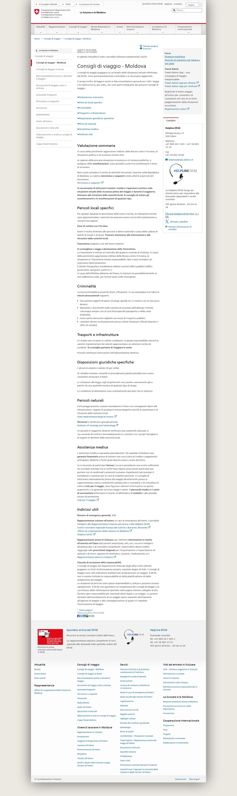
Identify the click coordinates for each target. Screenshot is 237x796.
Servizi (120, 30)
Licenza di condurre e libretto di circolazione (134, 686)
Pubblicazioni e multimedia (175, 743)
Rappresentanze (57, 30)
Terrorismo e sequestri (90, 182)
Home (37, 39)
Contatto (169, 120)
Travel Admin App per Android (182, 86)
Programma (168, 725)
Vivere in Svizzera (171, 678)
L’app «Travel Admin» (86, 720)
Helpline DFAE (86, 534)
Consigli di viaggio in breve (89, 674)
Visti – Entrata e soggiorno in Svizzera (180, 669)
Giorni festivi (40, 674)
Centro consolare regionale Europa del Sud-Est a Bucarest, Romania (113, 527)
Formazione (168, 713)
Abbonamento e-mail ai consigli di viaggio (96, 716)
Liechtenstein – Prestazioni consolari (136, 736)
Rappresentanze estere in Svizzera (96, 557)
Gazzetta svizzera (128, 752)
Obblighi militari (128, 718)
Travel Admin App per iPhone (182, 82)
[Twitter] (81, 615)
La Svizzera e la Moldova (163, 30)
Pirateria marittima (175, 56)
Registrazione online (177, 109)
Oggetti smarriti (127, 714)
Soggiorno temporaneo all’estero (92, 741)
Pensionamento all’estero (88, 750)
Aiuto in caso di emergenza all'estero (137, 692)
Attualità (41, 30)
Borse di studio (127, 732)
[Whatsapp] (90, 615)
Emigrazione (83, 736)
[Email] (93, 615)
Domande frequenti (86, 690)
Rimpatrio (81, 754)
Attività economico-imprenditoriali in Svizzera (180, 688)
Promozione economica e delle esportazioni (177, 707)
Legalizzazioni (127, 701)
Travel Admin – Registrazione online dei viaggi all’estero (138, 741)
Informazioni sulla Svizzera (175, 682)
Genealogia (125, 727)
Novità (37, 669)
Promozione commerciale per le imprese (138, 765)
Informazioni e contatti (173, 674)
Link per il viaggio (88, 500)
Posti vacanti (40, 678)
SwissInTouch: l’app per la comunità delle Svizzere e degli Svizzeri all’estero (139, 770)
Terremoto (82, 698)
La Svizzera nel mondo (89, 4)
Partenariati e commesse (174, 738)
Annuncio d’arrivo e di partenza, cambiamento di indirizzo (134, 671)
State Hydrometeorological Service (97, 416)
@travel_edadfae (179, 221)
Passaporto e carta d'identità (133, 676)
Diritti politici (126, 681)
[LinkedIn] (84, 615)
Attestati (124, 705)
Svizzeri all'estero (85, 758)
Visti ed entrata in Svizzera (137, 30)
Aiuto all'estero (84, 707)
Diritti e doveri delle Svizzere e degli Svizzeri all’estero (93, 764)
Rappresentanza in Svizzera (89, 732)
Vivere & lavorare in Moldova (102, 30)
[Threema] (87, 615)
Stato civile (125, 760)
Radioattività (83, 703)
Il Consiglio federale (48, 4)
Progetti (166, 734)
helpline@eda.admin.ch (181, 159)
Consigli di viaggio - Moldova (90, 669)
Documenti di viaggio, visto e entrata (94, 685)
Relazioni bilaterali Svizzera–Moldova (180, 702)
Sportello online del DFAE (82, 630)
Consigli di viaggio (78, 30)
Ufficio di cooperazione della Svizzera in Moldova (104, 531)
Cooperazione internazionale (188, 30)
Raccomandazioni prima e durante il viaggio (93, 679)
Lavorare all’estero (85, 745)
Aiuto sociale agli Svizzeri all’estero (136, 697)
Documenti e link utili (87, 711)
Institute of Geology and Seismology (97, 425)
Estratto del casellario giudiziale (134, 723)
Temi (165, 730)
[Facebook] (78, 615)
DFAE (68, 4)
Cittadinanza (126, 756)
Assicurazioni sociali (129, 710)
